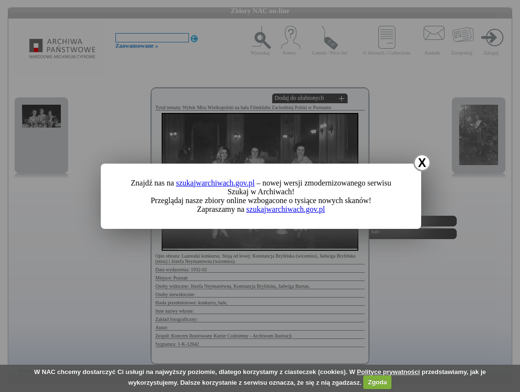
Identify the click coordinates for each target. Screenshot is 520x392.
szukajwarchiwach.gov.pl (215, 183)
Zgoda (377, 382)
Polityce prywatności (388, 371)
